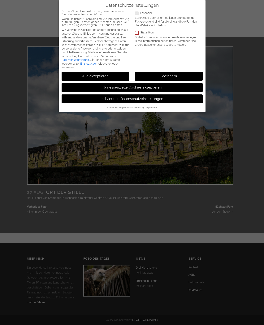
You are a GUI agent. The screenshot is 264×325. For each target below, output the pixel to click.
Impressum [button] (151, 104)
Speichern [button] (169, 73)
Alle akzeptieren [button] (95, 73)
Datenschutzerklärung (75, 56)
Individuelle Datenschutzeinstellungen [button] (132, 96)
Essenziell (145, 9)
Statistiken (146, 29)
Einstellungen (88, 60)
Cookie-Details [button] (114, 104)
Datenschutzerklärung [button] (134, 104)
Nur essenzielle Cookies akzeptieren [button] (132, 84)
